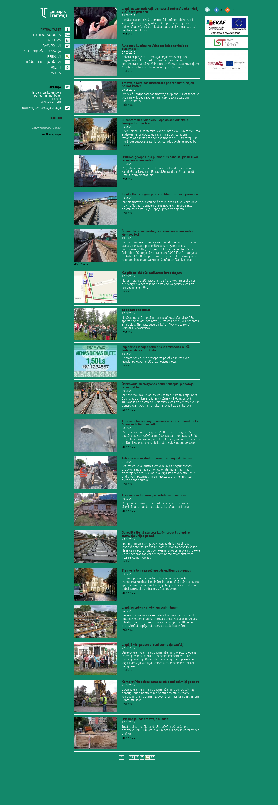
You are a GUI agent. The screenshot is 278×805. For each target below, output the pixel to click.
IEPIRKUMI (54, 57)
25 (142, 757)
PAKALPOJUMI (52, 46)
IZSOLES (55, 73)
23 (131, 757)
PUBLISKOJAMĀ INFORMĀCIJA (42, 51)
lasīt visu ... (129, 34)
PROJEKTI (55, 67)
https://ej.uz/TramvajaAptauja (41, 108)
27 (152, 757)
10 (232, 10)
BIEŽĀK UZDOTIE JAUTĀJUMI (43, 62)
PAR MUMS (53, 40)
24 (136, 757)
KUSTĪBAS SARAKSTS (47, 35)
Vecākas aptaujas (51, 134)
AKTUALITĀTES (51, 29)
